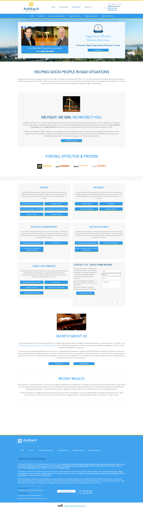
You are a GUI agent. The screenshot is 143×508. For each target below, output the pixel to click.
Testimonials (63, 7)
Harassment (31, 468)
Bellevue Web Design (72, 506)
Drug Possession (42, 466)
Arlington (120, 471)
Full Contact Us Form (85, 293)
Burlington (24, 473)
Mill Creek (102, 473)
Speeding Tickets (64, 468)
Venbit (83, 506)
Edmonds (44, 473)
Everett (50, 473)
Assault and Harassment (57, 16)
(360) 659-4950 (112, 10)
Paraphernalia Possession (70, 466)
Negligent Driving (94, 464)
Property (41, 16)
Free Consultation (71, 141)
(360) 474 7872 (88, 493)
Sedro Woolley (22, 475)
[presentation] (116, 292)
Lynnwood (89, 473)
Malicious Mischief (84, 466)
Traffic (32, 16)
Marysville (95, 473)
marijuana (57, 466)
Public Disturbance (91, 16)
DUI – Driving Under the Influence (68, 464)
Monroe (107, 473)
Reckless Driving (83, 464)
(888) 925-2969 (112, 8)
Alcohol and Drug (74, 16)
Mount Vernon (115, 473)
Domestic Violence (31, 466)
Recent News (76, 7)
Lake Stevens (81, 473)
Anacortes (114, 471)
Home (53, 7)
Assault (23, 466)
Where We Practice (107, 16)
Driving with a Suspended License (110, 464)
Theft (117, 466)
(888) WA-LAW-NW (114, 6)
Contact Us (88, 7)
